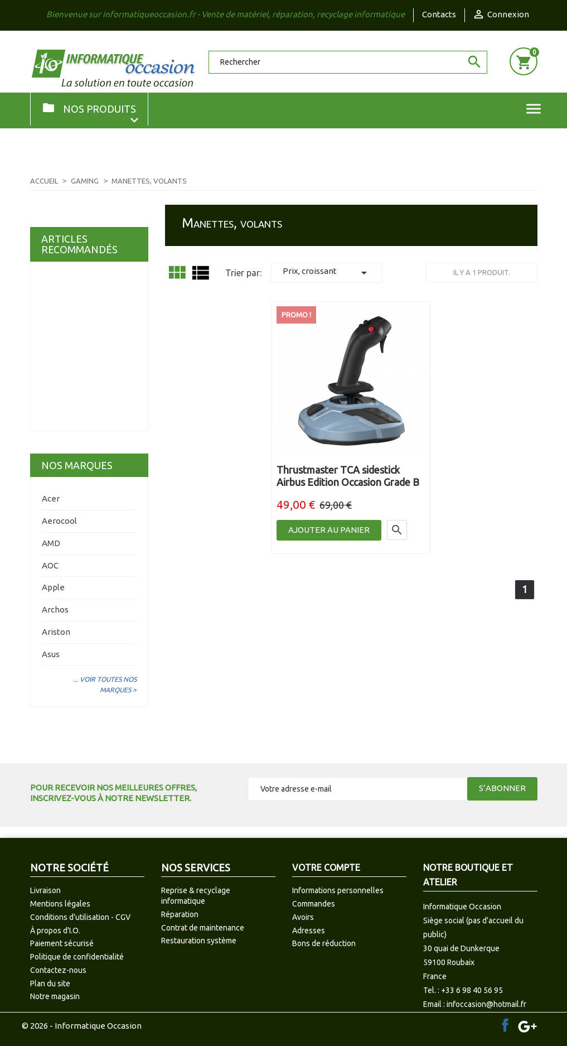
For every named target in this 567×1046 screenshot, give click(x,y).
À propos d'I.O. (55, 930)
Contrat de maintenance (202, 927)
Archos (55, 609)
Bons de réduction (324, 943)
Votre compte (326, 867)
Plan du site (50, 983)
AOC (50, 565)
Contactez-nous (58, 970)
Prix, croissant (327, 272)
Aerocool (59, 521)
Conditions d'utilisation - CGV (80, 917)
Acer (51, 498)
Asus (51, 654)
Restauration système (198, 940)
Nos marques (77, 465)
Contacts (439, 14)
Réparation (179, 914)
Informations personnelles (338, 890)
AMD (51, 543)
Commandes (313, 903)
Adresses (308, 930)
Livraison (45, 890)
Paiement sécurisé (62, 943)
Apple (53, 587)
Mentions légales (60, 903)
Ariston (56, 632)
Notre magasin (55, 996)
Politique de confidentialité (77, 956)
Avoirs (303, 917)
